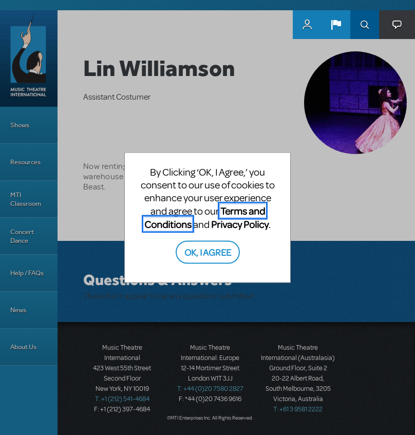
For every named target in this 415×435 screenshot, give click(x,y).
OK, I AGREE (207, 251)
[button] (336, 24)
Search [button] (364, 24)
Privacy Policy (240, 224)
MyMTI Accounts (307, 24)
